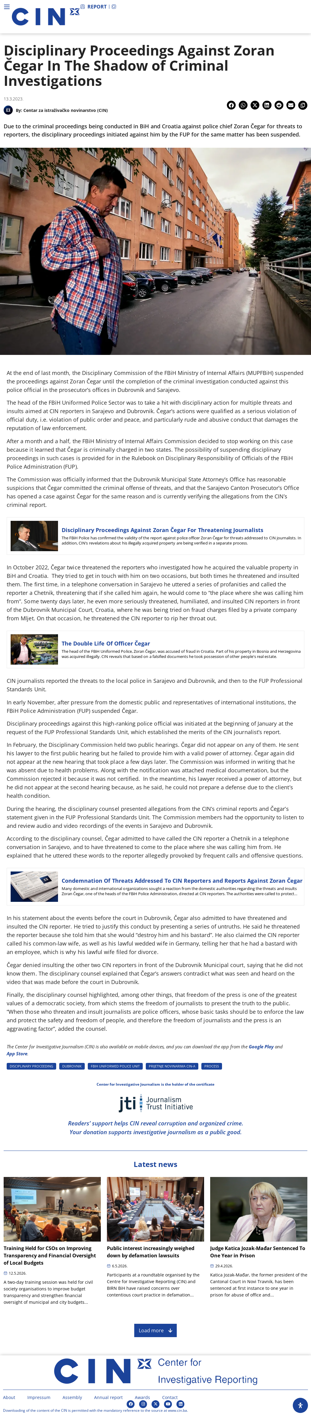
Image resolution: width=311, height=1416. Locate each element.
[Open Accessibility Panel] (300, 1405)
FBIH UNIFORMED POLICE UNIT (115, 1066)
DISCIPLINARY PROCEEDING (31, 1066)
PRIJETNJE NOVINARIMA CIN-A (172, 1066)
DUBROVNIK (72, 1066)
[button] (231, 105)
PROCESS (211, 1066)
